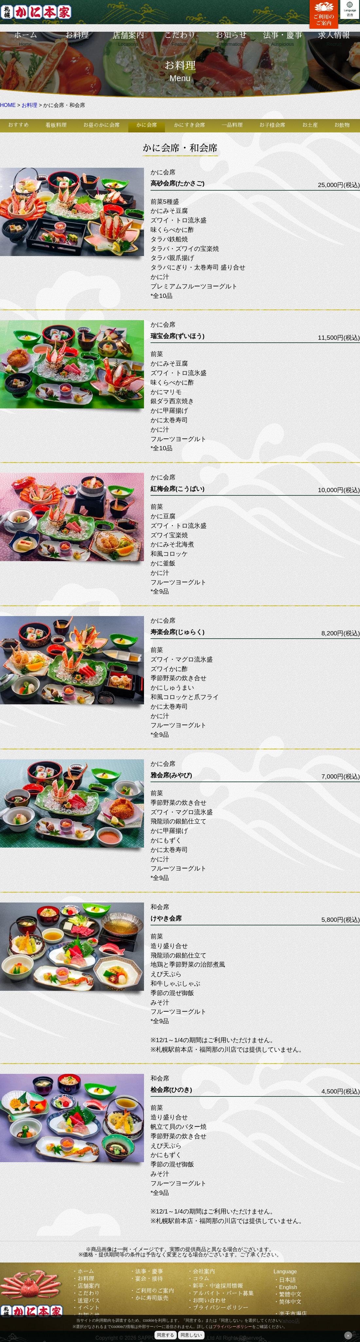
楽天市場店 (293, 1314)
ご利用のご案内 (154, 1291)
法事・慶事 (282, 39)
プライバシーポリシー (220, 1308)
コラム (201, 1279)
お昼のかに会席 (101, 125)
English (288, 1287)
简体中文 (290, 1302)
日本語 (287, 1280)
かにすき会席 (189, 125)
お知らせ (231, 39)
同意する (165, 1335)
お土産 (310, 125)
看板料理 (55, 125)
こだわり (179, 39)
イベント (89, 1308)
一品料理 (232, 125)
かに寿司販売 (152, 1298)
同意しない (191, 1335)
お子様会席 (272, 125)
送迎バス (89, 1300)
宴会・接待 (149, 1279)
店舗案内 (128, 39)
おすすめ (18, 125)
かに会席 (146, 125)
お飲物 (342, 125)
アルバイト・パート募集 (223, 1293)
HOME (8, 105)
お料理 (77, 39)
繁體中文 (290, 1294)
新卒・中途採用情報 (218, 1286)
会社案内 (204, 1271)
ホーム (25, 39)
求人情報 (334, 39)
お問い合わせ (209, 1300)
